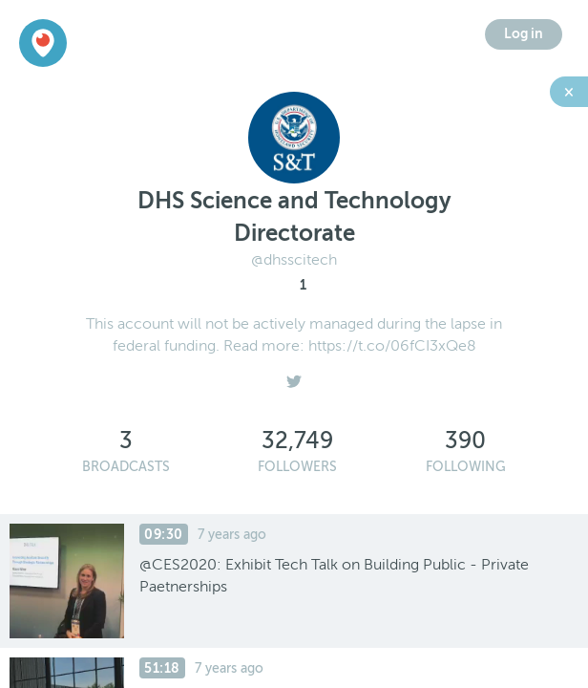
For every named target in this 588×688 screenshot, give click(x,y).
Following (466, 467)
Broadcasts (126, 467)
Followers (297, 467)
